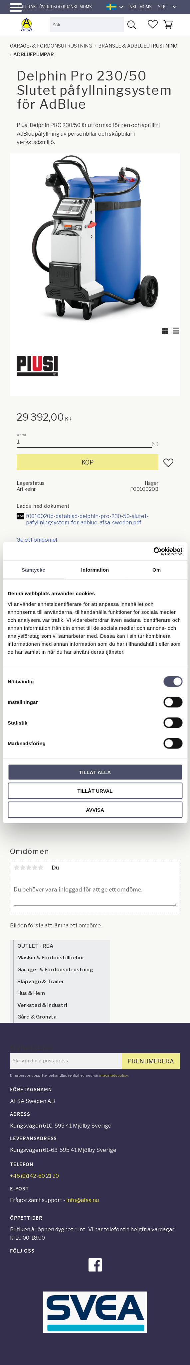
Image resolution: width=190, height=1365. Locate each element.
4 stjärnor (35, 868)
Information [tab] (95, 570)
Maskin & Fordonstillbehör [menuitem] (51, 957)
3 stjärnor (29, 868)
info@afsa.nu (82, 1200)
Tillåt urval (94, 791)
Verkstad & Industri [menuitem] (42, 1005)
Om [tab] (156, 570)
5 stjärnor (41, 868)
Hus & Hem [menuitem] (31, 993)
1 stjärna (17, 868)
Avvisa (95, 809)
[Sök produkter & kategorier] (87, 24)
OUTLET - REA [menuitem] (35, 946)
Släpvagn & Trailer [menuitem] (40, 981)
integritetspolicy (113, 1075)
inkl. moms (140, 6)
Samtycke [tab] (33, 570)
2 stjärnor (23, 868)
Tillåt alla (95, 772)
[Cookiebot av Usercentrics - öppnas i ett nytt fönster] (153, 551)
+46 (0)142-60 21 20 (34, 1176)
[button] (16, 7)
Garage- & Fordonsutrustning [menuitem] (55, 969)
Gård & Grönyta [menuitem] (37, 1017)
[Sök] (131, 24)
